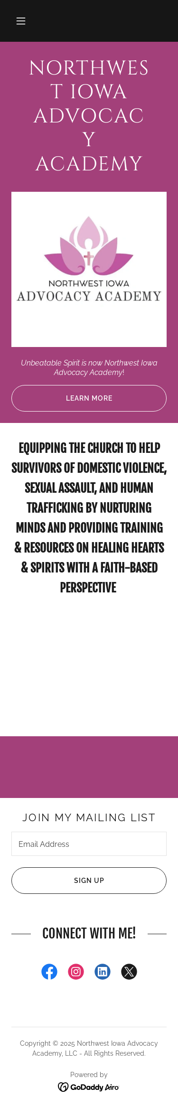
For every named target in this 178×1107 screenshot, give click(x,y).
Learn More (61, 398)
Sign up (57, 880)
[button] (20, 20)
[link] (89, 117)
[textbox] (89, 844)
